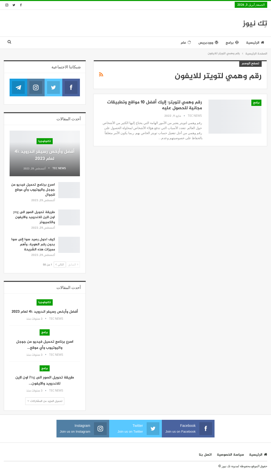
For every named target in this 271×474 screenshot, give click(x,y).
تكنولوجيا (44, 141)
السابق (73, 264)
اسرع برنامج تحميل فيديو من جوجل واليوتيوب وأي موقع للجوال (33, 190)
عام (186, 43)
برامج (232, 43)
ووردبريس (208, 43)
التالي (59, 264)
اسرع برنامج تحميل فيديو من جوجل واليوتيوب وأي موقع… (44, 345)
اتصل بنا (205, 455)
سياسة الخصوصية (230, 455)
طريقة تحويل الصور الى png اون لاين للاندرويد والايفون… (44, 380)
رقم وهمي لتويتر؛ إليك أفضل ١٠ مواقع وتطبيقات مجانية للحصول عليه (154, 105)
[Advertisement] (118, 22)
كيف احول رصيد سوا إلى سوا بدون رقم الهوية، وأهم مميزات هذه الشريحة (33, 244)
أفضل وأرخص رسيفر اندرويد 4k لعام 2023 (45, 155)
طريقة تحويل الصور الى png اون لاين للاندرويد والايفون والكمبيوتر (34, 217)
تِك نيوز (255, 23)
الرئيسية (255, 43)
